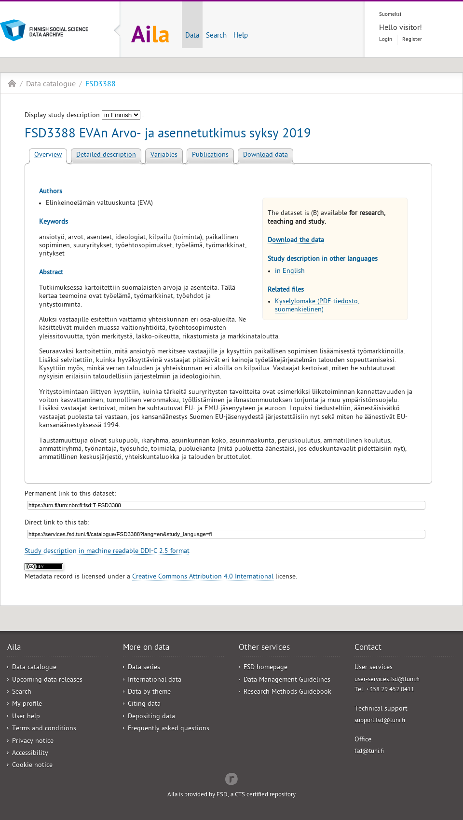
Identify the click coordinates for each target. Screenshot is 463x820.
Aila (12, 83)
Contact (367, 648)
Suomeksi (390, 14)
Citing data (144, 704)
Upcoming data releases (47, 680)
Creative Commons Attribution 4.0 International (202, 577)
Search (216, 36)
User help (26, 717)
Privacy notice (33, 742)
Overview (48, 155)
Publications (210, 155)
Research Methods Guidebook (287, 692)
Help (240, 36)
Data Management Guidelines (287, 680)
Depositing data (151, 717)
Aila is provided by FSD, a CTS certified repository (231, 795)
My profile (27, 704)
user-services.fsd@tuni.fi (387, 680)
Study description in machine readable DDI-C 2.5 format (107, 552)
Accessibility (30, 754)
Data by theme (149, 692)
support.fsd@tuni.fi (379, 721)
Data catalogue (51, 85)
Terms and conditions (44, 729)
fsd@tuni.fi (369, 751)
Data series (144, 668)
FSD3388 (100, 85)
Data (192, 36)
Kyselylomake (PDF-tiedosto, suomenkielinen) (317, 306)
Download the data (296, 241)
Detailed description (106, 155)
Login (385, 39)
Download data (265, 155)
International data (154, 680)
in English (290, 272)
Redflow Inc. (231, 778)
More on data (146, 648)
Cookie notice (32, 766)
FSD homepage (265, 668)
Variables (163, 155)
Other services (264, 648)
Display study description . (84, 116)
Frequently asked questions (168, 729)
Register (412, 39)
